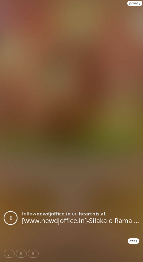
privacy (134, 3)
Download (35, 253)
